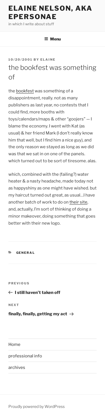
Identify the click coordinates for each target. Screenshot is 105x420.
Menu (52, 38)
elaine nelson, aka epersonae (50, 12)
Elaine (47, 59)
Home (14, 344)
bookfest (25, 90)
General (25, 253)
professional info (25, 356)
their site (78, 202)
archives (16, 367)
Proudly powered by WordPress (36, 406)
